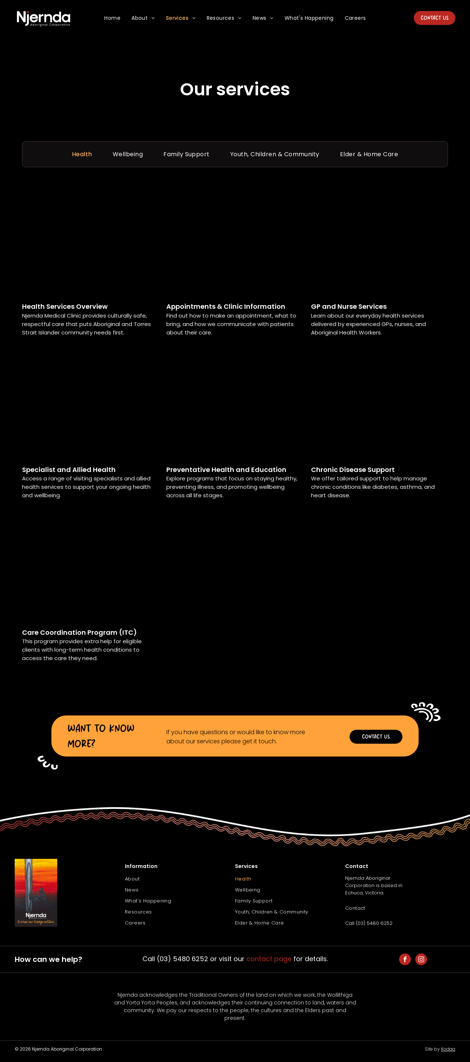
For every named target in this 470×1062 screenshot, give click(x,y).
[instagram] (421, 960)
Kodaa (448, 1049)
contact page (269, 958)
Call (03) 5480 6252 (369, 923)
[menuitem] (112, 18)
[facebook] (405, 960)
